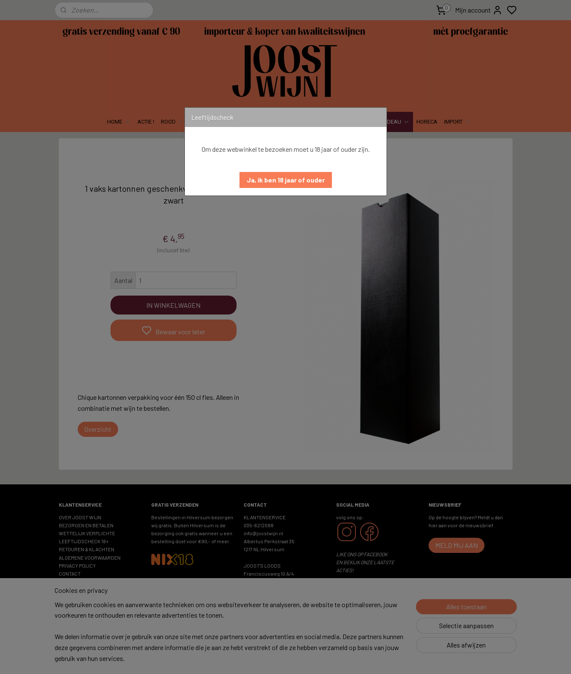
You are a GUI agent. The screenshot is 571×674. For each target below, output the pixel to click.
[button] (285, 180)
